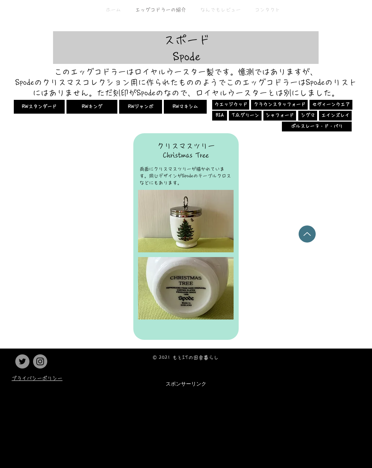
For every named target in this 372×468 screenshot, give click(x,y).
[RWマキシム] (185, 106)
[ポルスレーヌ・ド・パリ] (317, 126)
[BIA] (219, 115)
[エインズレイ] (335, 115)
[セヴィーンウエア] (331, 104)
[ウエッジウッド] (231, 104)
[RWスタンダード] (39, 106)
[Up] (307, 234)
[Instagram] (40, 361)
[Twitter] (22, 361)
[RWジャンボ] (140, 106)
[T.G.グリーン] (245, 115)
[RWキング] (92, 106)
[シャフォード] (279, 115)
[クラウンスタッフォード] (279, 104)
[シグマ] (308, 115)
